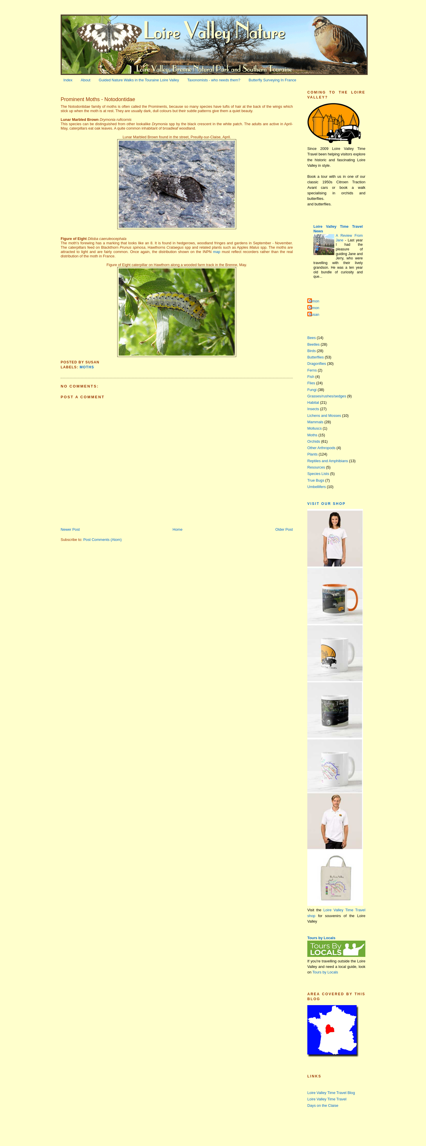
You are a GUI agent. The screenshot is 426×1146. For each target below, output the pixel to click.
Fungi (312, 390)
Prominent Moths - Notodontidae (98, 99)
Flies (311, 383)
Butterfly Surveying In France (272, 80)
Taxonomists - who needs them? (213, 80)
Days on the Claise (322, 1105)
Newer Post (70, 529)
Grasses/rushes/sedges (326, 396)
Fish (310, 376)
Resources (316, 467)
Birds (311, 351)
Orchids (313, 441)
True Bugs (315, 480)
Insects (313, 409)
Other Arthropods (321, 448)
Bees (311, 338)
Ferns (312, 370)
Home (178, 529)
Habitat (313, 402)
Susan (314, 314)
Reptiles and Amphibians (327, 461)
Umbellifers (316, 487)
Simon (314, 301)
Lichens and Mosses (324, 415)
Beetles (313, 344)
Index (68, 80)
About (85, 80)
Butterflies (315, 357)
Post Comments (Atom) (102, 539)
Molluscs (314, 428)
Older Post (284, 529)
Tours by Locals (321, 938)
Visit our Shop (326, 504)
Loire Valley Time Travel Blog (331, 1093)
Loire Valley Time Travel (326, 1099)
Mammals (315, 422)
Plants (312, 454)
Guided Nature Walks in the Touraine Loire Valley (139, 80)
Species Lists (318, 473)
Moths (87, 367)
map (216, 252)
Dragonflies (316, 363)
